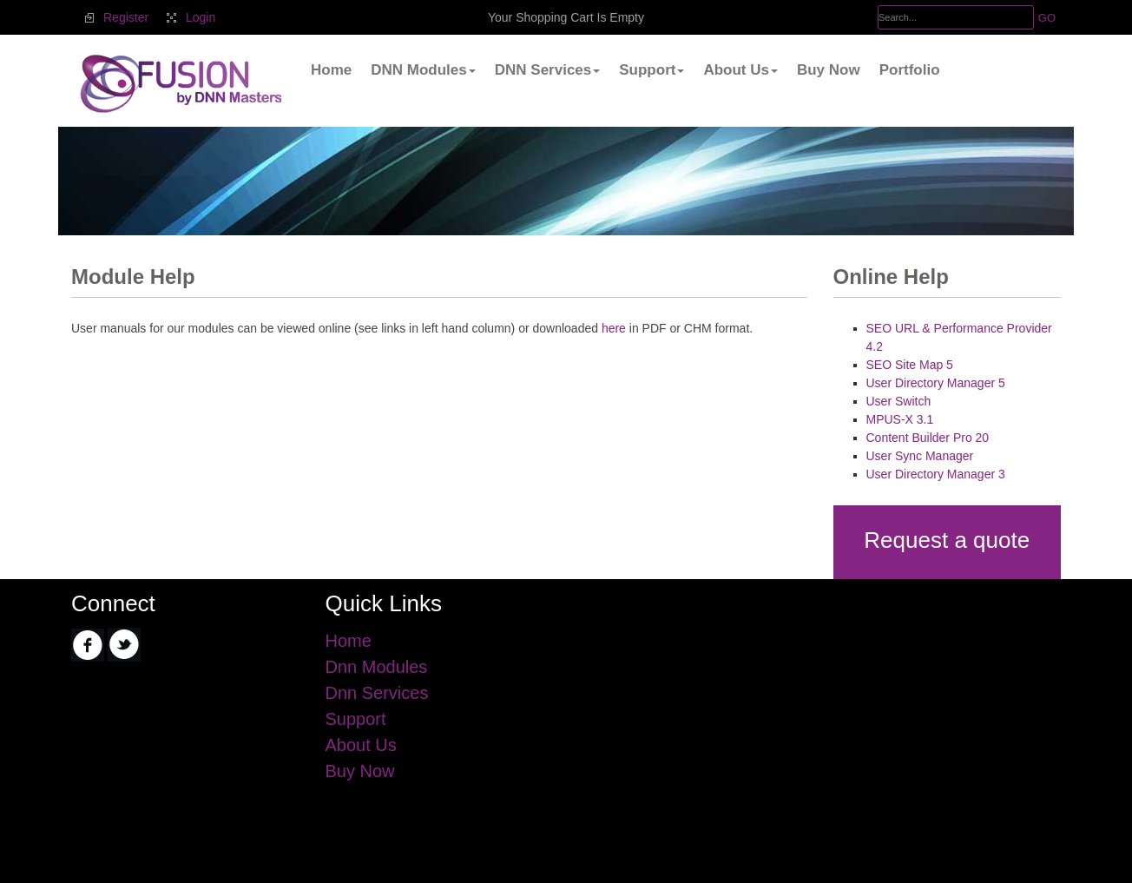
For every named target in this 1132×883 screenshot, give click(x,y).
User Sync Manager (920, 456)
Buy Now (828, 70)
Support (651, 70)
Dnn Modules (377, 666)
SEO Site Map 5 (909, 365)
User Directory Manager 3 (935, 474)
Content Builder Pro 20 (928, 438)
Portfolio (909, 70)
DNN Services (548, 70)
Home (331, 70)
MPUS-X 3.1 (900, 419)
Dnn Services (377, 692)
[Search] (956, 17)
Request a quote (947, 540)
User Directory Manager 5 (935, 383)
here (613, 328)
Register (125, 17)
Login (200, 17)
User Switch (898, 401)
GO (1047, 17)
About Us (740, 70)
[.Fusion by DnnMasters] (179, 82)
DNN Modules (423, 70)
